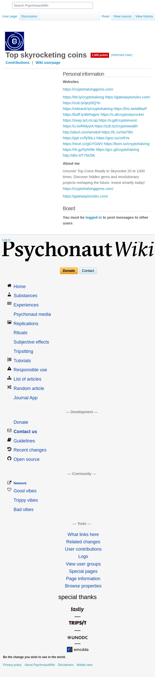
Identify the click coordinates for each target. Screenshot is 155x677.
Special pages (83, 571)
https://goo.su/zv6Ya (112, 138)
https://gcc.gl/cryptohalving (117, 150)
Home (20, 286)
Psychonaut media (32, 314)
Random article (29, 388)
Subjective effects (31, 342)
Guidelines (24, 440)
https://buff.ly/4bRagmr (81, 114)
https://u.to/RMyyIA (78, 126)
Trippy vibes (26, 500)
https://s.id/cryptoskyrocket (122, 114)
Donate (69, 271)
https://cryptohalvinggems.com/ (88, 89)
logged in (94, 217)
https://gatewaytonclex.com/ (127, 97)
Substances (25, 295)
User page (9, 16)
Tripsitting (23, 351)
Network (20, 483)
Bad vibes (24, 509)
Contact (88, 271)
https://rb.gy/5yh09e (79, 150)
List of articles (27, 379)
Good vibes (25, 490)
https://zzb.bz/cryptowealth (116, 126)
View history (144, 16)
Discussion (29, 16)
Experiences (26, 304)
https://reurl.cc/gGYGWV (83, 144)
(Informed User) (121, 55)
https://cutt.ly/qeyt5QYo (81, 103)
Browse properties (83, 585)
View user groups (83, 564)
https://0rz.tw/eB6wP (130, 109)
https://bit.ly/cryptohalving (83, 97)
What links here (83, 534)
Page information (83, 578)
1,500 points (100, 55)
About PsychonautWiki (39, 665)
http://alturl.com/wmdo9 (82, 132)
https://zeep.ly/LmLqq (80, 120)
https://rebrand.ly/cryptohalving (88, 109)
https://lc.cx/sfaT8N (117, 132)
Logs (83, 556)
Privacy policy (12, 665)
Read (106, 16)
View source (123, 16)
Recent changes (30, 450)
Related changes (83, 541)
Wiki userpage (48, 63)
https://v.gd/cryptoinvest (118, 120)
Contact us (25, 431)
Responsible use (30, 369)
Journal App (26, 397)
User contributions (83, 549)
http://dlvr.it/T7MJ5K (79, 155)
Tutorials (22, 360)
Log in (6, 240)
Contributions (18, 63)
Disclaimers (65, 665)
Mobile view (84, 665)
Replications (26, 323)
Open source (27, 459)
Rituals (21, 332)
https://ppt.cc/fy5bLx (79, 138)
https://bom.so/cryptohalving (127, 144)
